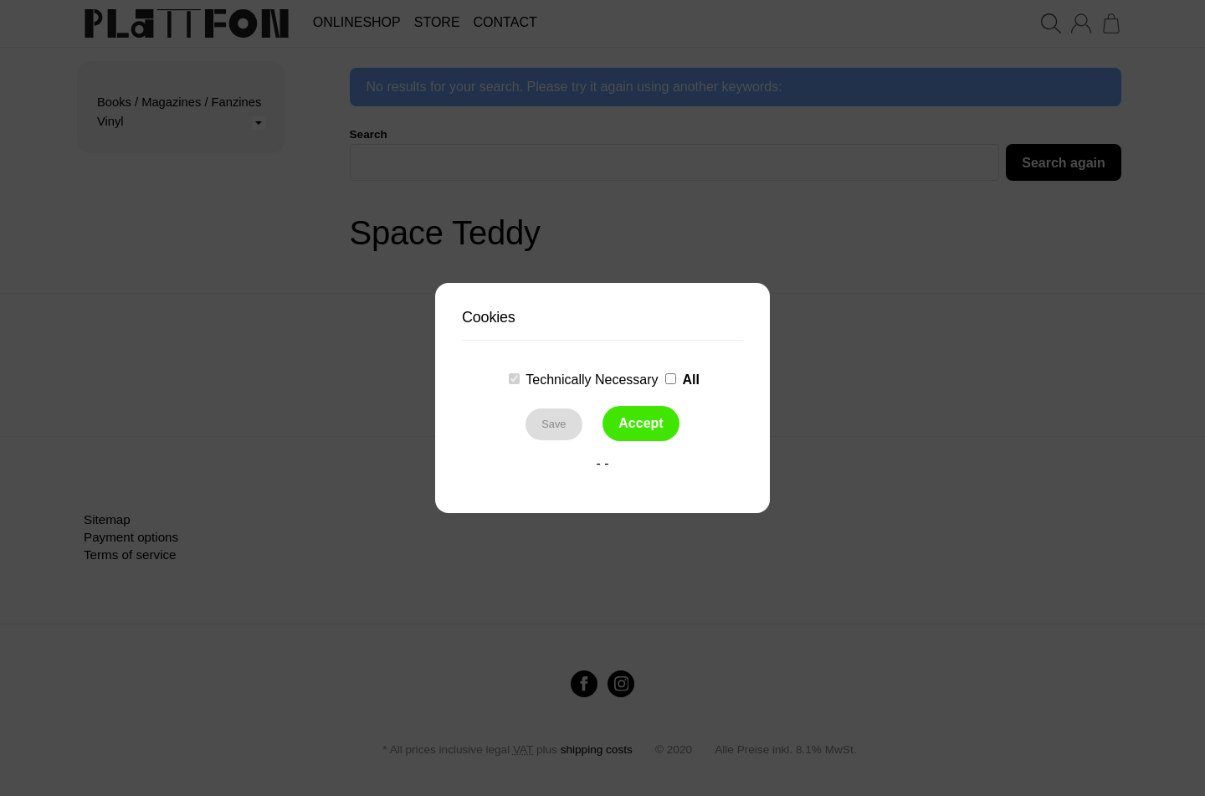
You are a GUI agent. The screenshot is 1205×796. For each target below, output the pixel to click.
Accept (640, 423)
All (690, 379)
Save (553, 424)
